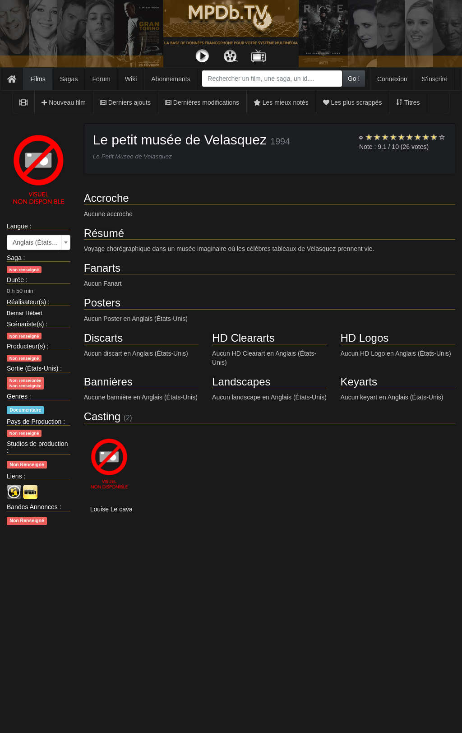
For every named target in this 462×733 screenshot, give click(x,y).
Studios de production (37, 443)
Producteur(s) (26, 346)
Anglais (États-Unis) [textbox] (36, 242)
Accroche (106, 198)
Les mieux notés (281, 102)
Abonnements (170, 79)
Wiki (131, 79)
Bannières (108, 382)
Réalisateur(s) (26, 302)
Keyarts (359, 382)
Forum (101, 79)
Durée (15, 279)
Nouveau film (64, 102)
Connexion (392, 79)
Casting (102, 416)
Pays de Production (34, 421)
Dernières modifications (202, 102)
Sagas (69, 79)
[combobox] (272, 78)
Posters (102, 303)
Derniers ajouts (125, 102)
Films (37, 79)
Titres (408, 102)
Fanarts (102, 268)
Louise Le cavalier (115, 509)
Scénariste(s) (25, 324)
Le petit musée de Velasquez (180, 139)
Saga (14, 257)
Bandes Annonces (32, 506)
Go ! (354, 78)
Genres (17, 396)
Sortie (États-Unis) (32, 368)
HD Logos (365, 338)
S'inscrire (435, 79)
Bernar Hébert (24, 313)
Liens (14, 476)
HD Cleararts (243, 338)
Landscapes (241, 382)
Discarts (103, 338)
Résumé (104, 233)
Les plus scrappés (352, 102)
